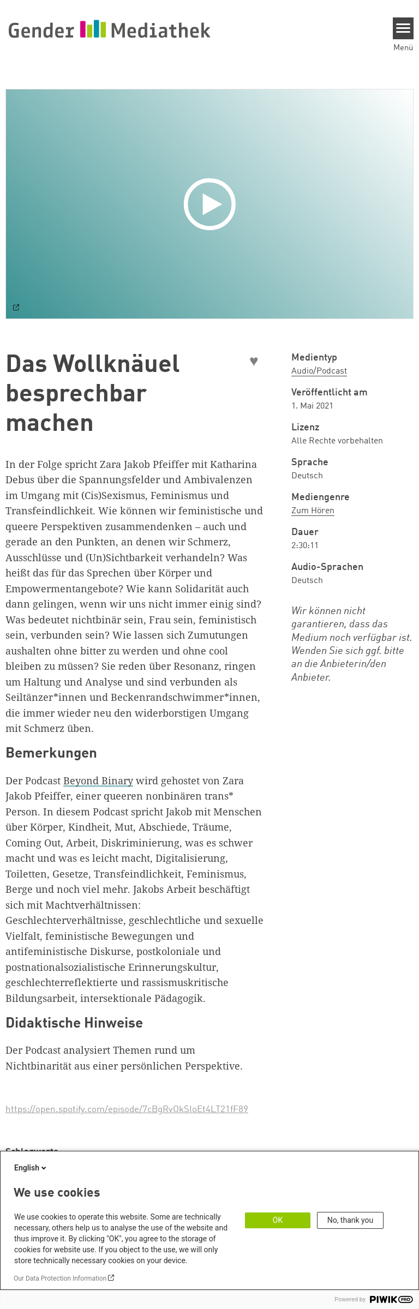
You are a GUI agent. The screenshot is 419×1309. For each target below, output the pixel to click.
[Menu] (403, 28)
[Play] (212, 204)
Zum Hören (312, 511)
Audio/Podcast (319, 371)
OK (278, 1220)
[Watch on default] (16, 309)
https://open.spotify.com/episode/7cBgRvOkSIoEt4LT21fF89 (126, 1109)
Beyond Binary (98, 780)
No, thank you (350, 1220)
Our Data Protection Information (60, 1278)
